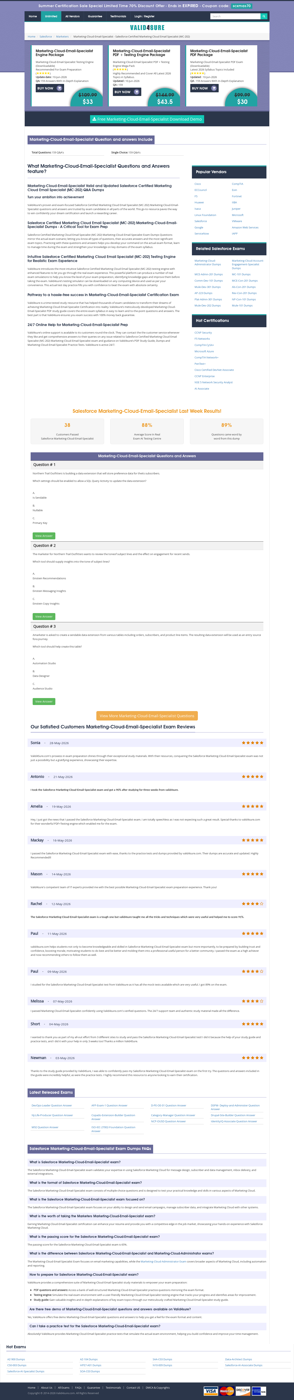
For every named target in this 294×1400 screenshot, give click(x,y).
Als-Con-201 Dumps (244, 287)
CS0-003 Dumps (16, 1365)
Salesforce (46, 36)
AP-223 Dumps (203, 293)
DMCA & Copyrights (158, 1387)
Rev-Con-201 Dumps (244, 293)
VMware (237, 221)
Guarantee (95, 16)
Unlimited (51, 16)
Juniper (236, 208)
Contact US (133, 1387)
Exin (234, 190)
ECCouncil (201, 190)
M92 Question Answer (45, 1127)
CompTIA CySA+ (204, 345)
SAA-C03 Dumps (162, 1359)
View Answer (44, 536)
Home (33, 16)
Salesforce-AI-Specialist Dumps (25, 1371)
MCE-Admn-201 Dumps (209, 274)
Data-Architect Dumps (238, 1359)
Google (199, 227)
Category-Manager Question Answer (173, 1115)
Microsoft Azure (204, 351)
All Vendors (73, 16)
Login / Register (144, 16)
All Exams (63, 1387)
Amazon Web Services (245, 227)
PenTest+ (200, 364)
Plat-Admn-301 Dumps (208, 299)
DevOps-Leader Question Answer (52, 1105)
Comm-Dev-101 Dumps (209, 280)
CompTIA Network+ (206, 357)
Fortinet (237, 196)
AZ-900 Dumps (16, 1359)
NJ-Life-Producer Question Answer (52, 1115)
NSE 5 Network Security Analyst (214, 382)
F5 (196, 196)
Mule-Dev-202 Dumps (208, 305)
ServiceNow (202, 233)
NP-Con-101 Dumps (244, 299)
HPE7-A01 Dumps (90, 1365)
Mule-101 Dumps (242, 305)
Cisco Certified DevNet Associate (214, 370)
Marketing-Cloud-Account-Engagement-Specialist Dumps (248, 264)
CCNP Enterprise (205, 376)
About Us (46, 1387)
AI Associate (202, 388)
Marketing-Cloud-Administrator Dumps (208, 262)
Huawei (199, 202)
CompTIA (237, 184)
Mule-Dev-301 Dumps (208, 287)
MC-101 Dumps (241, 274)
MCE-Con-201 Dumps (245, 280)
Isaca (198, 208)
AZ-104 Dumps (89, 1359)
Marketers (62, 36)
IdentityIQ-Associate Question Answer (234, 1121)
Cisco (198, 184)
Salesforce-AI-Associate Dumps (243, 1365)
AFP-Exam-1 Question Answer (109, 1105)
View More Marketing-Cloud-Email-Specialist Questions (147, 715)
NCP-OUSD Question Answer (168, 1121)
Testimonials (118, 16)
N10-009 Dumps (162, 1365)
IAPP (235, 233)
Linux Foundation (205, 215)
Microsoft (238, 215)
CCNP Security (203, 332)
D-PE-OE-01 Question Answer (168, 1105)
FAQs (78, 1387)
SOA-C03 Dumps (90, 1371)
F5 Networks (202, 338)
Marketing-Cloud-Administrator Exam (163, 1261)
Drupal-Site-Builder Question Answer (233, 1115)
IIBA (234, 202)
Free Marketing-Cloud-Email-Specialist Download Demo (147, 119)
